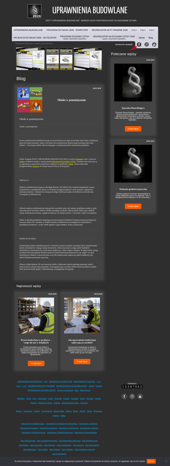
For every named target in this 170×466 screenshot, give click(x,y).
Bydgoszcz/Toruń (45, 403)
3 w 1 (142, 30)
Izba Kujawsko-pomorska (84, 449)
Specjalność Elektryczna (69, 428)
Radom (19, 411)
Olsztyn (98, 399)
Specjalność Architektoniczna (32, 424)
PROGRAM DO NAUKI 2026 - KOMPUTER (67, 30)
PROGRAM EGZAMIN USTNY (74, 37)
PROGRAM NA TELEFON (84, 382)
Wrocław (89, 399)
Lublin (50, 399)
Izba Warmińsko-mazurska (70, 441)
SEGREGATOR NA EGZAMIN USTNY (71, 386)
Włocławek (97, 411)
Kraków (66, 399)
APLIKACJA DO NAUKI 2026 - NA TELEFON (35, 37)
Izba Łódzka (43, 449)
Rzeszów (58, 399)
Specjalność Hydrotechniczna (33, 433)
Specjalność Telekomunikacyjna (60, 433)
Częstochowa (46, 411)
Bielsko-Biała (59, 411)
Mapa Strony (85, 390)
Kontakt (99, 386)
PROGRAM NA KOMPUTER (60, 382)
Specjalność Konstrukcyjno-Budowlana (62, 424)
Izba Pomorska (36, 445)
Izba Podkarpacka (64, 445)
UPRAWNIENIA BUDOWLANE (28, 30)
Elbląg (89, 411)
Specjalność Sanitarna (88, 424)
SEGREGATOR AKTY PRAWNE (41, 386)
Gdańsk (57, 403)
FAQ (46, 382)
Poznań (33, 403)
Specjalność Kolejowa (89, 428)
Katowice (74, 399)
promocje (36, 166)
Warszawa (42, 399)
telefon (22, 161)
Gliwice (37, 411)
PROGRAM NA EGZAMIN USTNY (42, 390)
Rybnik (82, 411)
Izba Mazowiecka (92, 445)
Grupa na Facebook (65, 390)
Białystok (21, 399)
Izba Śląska (23, 445)
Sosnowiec (27, 411)
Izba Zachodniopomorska (47, 441)
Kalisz (63, 416)
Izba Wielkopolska (28, 441)
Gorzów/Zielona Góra (70, 403)
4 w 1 (151, 30)
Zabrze (68, 411)
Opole (82, 399)
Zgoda (151, 461)
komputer (79, 159)
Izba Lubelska (67, 449)
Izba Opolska (78, 445)
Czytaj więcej (36, 363)
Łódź (35, 399)
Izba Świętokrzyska (90, 441)
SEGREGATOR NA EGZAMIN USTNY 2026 (113, 37)
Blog (151, 37)
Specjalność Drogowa (29, 428)
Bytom (75, 411)
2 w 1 (133, 30)
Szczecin (84, 403)
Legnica (56, 416)
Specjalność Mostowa (48, 428)
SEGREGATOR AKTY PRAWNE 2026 (110, 30)
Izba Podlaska (49, 445)
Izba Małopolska (30, 449)
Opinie (142, 37)
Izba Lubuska (54, 449)
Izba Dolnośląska (59, 454)
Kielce (28, 399)
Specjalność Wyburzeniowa (85, 433)
